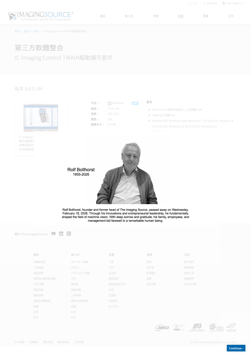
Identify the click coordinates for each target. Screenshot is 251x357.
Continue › (236, 348)
